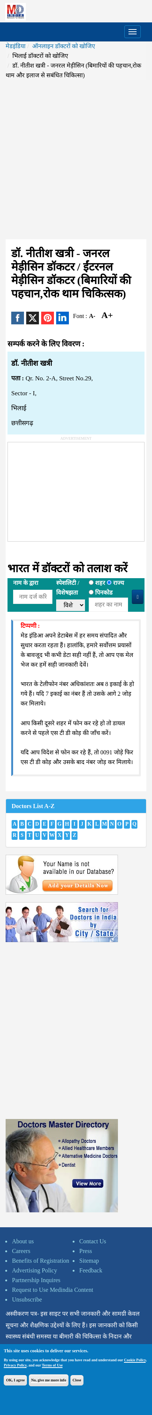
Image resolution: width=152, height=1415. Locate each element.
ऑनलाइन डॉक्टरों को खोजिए (63, 46)
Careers (21, 1251)
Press (85, 1251)
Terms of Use (52, 1365)
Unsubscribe (27, 1299)
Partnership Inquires (36, 1280)
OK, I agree (15, 1380)
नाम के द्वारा (25, 583)
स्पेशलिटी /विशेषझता (67, 588)
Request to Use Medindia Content (52, 1290)
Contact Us (92, 1241)
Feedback (90, 1270)
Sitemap (89, 1260)
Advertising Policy (34, 1270)
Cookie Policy (135, 1360)
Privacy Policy (15, 1365)
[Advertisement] (76, 160)
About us (23, 1241)
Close (77, 1380)
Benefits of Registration (40, 1260)
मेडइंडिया (15, 46)
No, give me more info (48, 1380)
